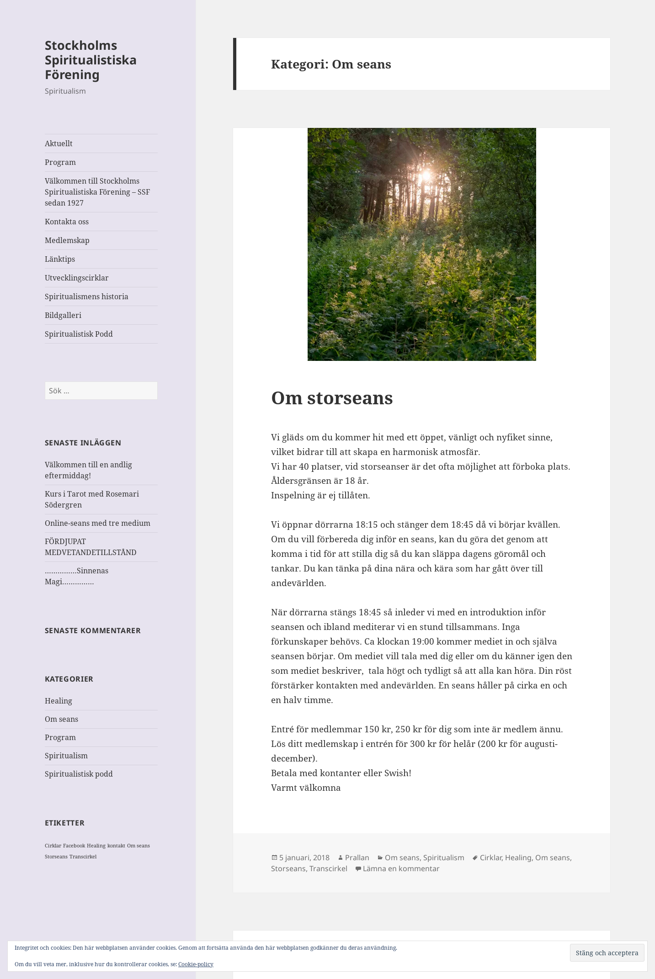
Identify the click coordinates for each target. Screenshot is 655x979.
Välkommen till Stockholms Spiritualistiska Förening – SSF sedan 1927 (97, 192)
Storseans (288, 868)
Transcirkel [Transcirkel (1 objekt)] (82, 856)
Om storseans (332, 397)
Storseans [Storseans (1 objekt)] (56, 856)
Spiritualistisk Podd (79, 334)
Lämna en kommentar (401, 868)
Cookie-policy (195, 964)
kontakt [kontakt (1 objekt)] (116, 845)
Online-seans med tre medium (97, 523)
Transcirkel (328, 868)
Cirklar (490, 857)
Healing (58, 701)
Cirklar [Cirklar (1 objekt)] (53, 845)
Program (60, 162)
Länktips (60, 259)
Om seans (61, 719)
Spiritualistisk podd (79, 774)
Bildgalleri (63, 315)
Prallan (357, 857)
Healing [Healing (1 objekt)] (96, 845)
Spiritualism (66, 756)
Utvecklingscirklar (77, 278)
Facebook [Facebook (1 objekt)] (74, 845)
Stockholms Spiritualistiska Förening (91, 60)
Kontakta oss (67, 222)
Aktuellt (59, 143)
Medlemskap (67, 240)
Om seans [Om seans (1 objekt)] (138, 845)
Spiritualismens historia (86, 296)
